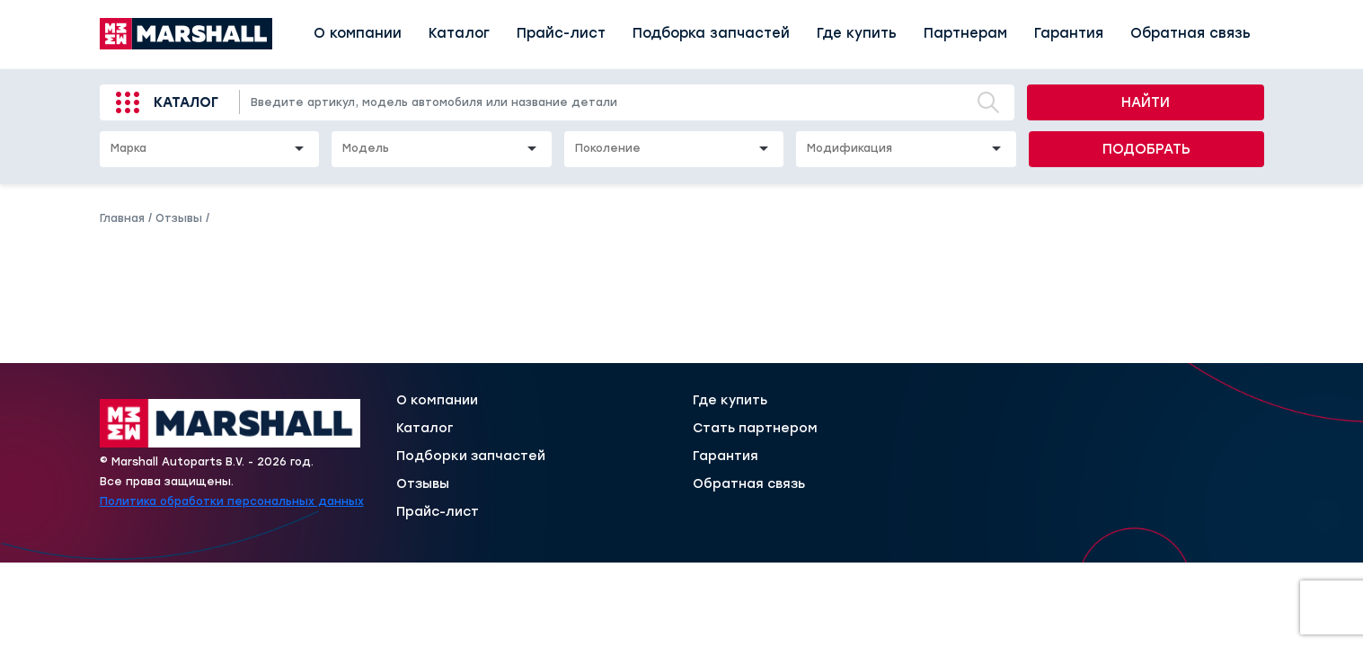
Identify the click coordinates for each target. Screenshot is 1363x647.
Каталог (459, 33)
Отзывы (422, 484)
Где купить (857, 33)
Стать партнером (755, 428)
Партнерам (965, 33)
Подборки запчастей (470, 456)
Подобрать (1146, 149)
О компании (358, 33)
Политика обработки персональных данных (232, 501)
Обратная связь (1190, 33)
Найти (1145, 102)
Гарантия (1068, 33)
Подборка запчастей (711, 33)
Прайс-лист (561, 33)
